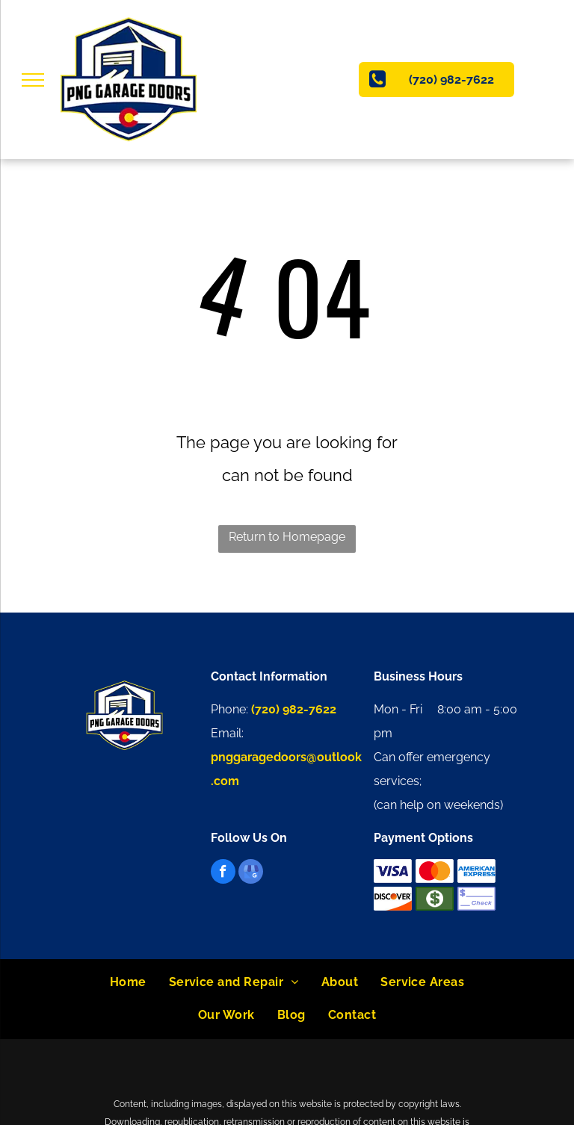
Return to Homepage (287, 537)
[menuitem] (128, 983)
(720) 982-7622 (293, 709)
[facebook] (223, 873)
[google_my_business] (250, 873)
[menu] (32, 80)
